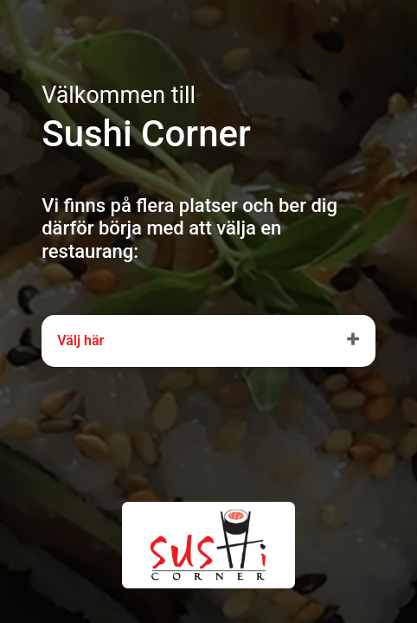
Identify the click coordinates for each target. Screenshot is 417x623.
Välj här (80, 340)
